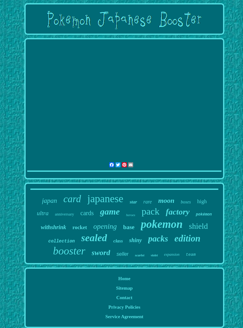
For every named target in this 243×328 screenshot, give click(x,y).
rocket (79, 227)
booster (69, 251)
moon (166, 200)
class (118, 240)
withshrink (53, 227)
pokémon (204, 214)
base (128, 227)
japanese (105, 198)
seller (122, 254)
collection (61, 241)
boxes (186, 202)
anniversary (64, 214)
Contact (124, 297)
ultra (42, 213)
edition (187, 238)
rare (147, 201)
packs (158, 238)
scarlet (139, 255)
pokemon (162, 224)
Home (124, 278)
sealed (94, 237)
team (191, 254)
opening (105, 226)
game (110, 211)
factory (178, 211)
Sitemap (124, 288)
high (202, 201)
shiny (135, 240)
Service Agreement (124, 316)
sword (101, 252)
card (72, 198)
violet (154, 255)
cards (87, 212)
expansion (172, 254)
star (133, 201)
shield (198, 226)
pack (150, 211)
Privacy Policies (124, 307)
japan (49, 200)
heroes (130, 215)
